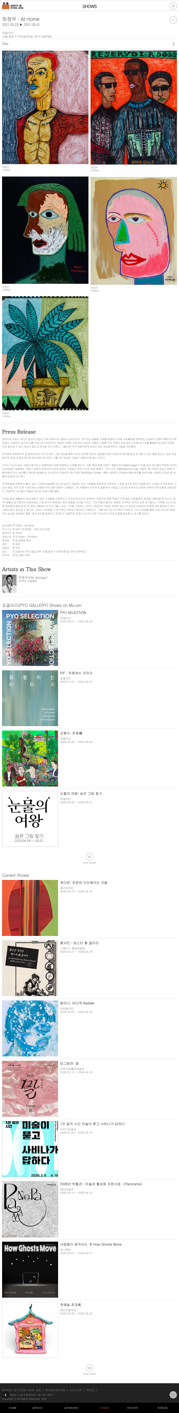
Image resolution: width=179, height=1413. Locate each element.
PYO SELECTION (73, 612)
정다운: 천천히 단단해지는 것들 (83, 882)
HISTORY (132, 1408)
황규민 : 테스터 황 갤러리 (79, 942)
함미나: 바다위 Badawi (77, 1003)
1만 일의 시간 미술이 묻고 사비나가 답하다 (92, 1123)
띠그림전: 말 (69, 1063)
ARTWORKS (71, 1408)
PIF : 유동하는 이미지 (76, 673)
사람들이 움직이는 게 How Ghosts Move (91, 1244)
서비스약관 (75, 1390)
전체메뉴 (173, 6)
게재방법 (162, 1408)
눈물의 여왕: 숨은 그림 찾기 (81, 793)
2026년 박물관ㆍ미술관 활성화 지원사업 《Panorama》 (102, 1183)
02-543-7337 (22, 555)
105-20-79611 (45, 1394)
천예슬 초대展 (70, 1304)
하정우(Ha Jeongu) (32, 577)
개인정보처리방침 (55, 1390)
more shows (89, 862)
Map (5, 43)
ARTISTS (37, 1408)
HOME (12, 1408)
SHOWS (104, 1408)
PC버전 (90, 1390)
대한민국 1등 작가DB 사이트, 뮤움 (21, 1390)
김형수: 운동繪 (71, 733)
